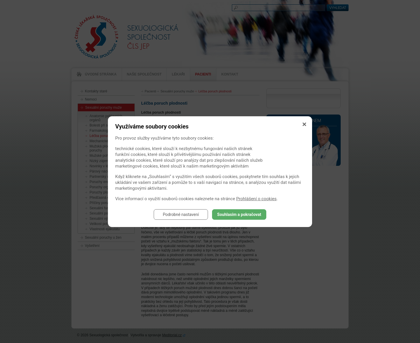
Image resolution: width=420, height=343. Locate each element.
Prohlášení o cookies (256, 198)
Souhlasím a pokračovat (239, 214)
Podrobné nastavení (181, 214)
